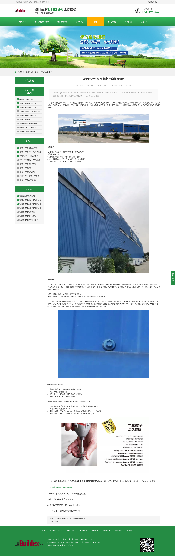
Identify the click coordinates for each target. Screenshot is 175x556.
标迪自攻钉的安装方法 (26, 103)
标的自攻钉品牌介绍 (26, 172)
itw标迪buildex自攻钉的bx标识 (29, 156)
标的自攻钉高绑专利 (26, 212)
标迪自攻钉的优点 (25, 119)
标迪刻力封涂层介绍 (26, 131)
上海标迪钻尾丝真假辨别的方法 (29, 111)
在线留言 (128, 22)
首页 (28, 72)
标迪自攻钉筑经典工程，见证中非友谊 (63, 505)
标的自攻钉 (62, 22)
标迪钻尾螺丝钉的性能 (26, 115)
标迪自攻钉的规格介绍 (26, 164)
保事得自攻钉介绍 (25, 99)
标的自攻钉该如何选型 (26, 180)
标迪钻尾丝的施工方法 (26, 107)
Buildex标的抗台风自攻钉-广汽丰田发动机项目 (67, 494)
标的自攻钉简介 (152, 2)
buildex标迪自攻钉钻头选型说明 (29, 160)
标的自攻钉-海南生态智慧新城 (60, 499)
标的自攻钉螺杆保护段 (26, 216)
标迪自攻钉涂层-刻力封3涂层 (29, 208)
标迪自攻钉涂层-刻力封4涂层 (29, 204)
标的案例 (96, 22)
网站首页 (23, 22)
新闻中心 (79, 22)
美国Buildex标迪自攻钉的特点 (29, 176)
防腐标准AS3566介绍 (26, 127)
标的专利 (112, 22)
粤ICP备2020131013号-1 (91, 542)
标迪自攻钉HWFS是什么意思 (29, 152)
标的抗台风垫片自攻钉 (26, 196)
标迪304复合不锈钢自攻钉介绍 (29, 123)
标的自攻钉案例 (46, 72)
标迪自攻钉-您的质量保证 (28, 148)
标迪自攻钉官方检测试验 (27, 220)
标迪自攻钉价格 (24, 168)
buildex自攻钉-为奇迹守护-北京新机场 (63, 511)
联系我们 (144, 22)
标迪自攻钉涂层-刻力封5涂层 (29, 200)
